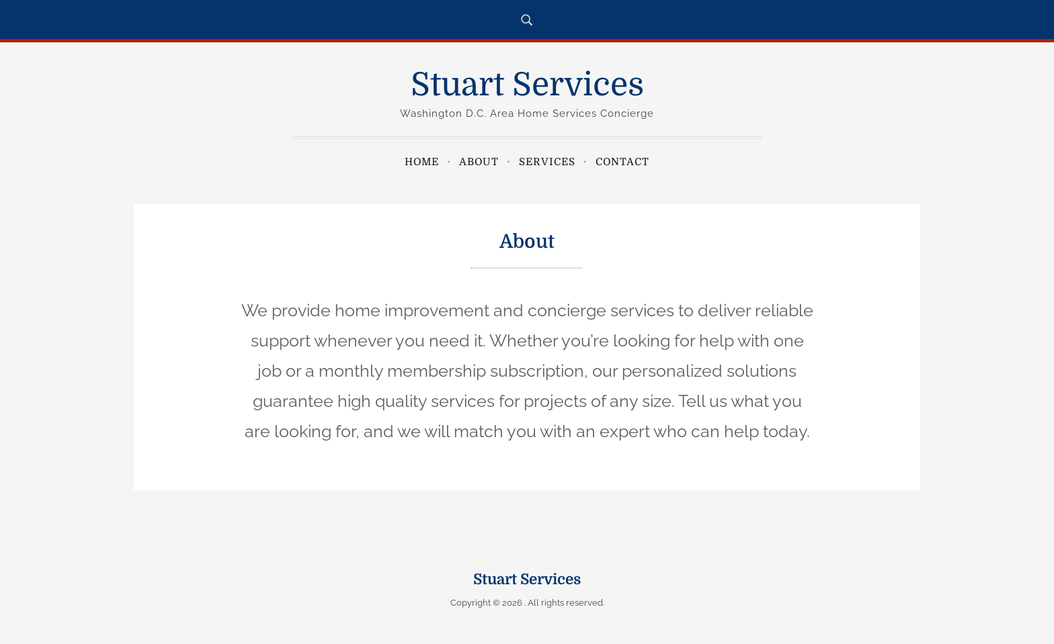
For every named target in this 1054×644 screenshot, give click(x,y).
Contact (622, 162)
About (479, 162)
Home (422, 162)
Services (547, 162)
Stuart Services (527, 84)
